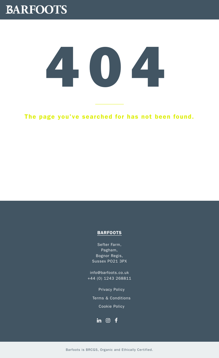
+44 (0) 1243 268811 (109, 278)
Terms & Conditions (112, 298)
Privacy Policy (112, 289)
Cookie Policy (112, 306)
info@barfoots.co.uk (109, 272)
